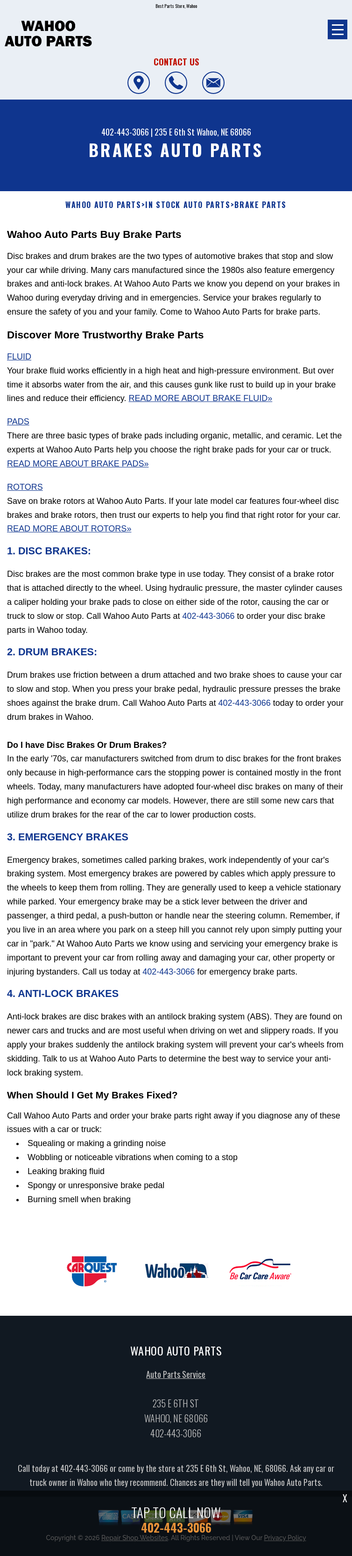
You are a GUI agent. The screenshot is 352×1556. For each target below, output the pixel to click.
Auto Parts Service (175, 1383)
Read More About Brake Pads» (77, 463)
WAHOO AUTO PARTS (103, 205)
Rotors (25, 487)
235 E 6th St (175, 132)
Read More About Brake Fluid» (200, 398)
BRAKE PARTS (260, 205)
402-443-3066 (125, 132)
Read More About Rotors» (69, 528)
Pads (18, 421)
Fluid (19, 356)
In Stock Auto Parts (187, 205)
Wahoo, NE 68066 (224, 132)
